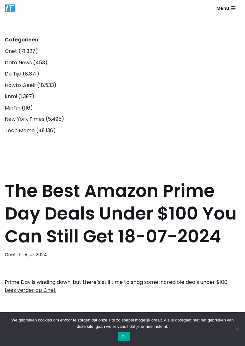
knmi (11, 96)
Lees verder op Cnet (30, 290)
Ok (124, 336)
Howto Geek (20, 85)
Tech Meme (20, 130)
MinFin (12, 108)
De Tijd (13, 73)
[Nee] (237, 329)
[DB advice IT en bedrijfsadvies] (10, 8)
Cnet (11, 51)
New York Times (24, 119)
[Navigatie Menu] (226, 8)
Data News (18, 62)
